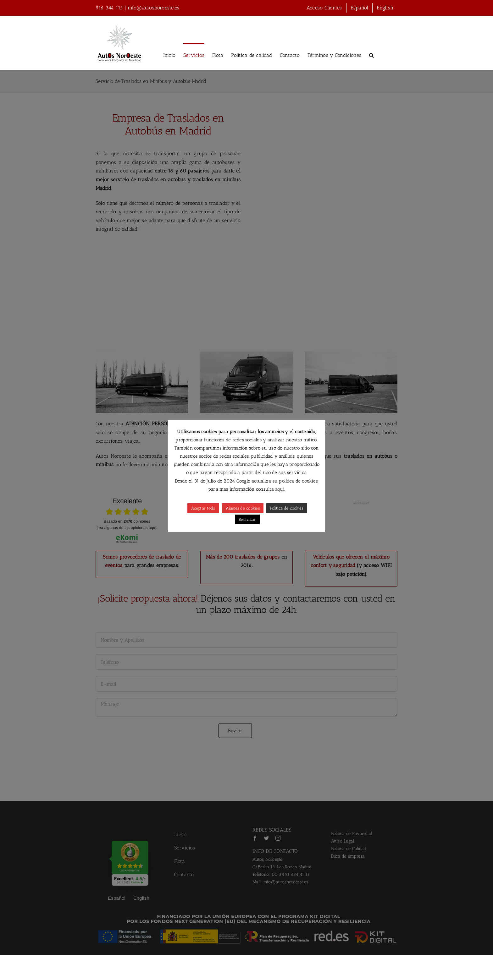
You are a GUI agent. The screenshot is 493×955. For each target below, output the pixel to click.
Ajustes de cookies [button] (243, 508)
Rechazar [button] (247, 519)
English (385, 8)
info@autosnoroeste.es (153, 8)
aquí (279, 489)
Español (359, 8)
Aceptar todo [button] (203, 508)
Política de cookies (286, 508)
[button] (371, 55)
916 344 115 (109, 8)
